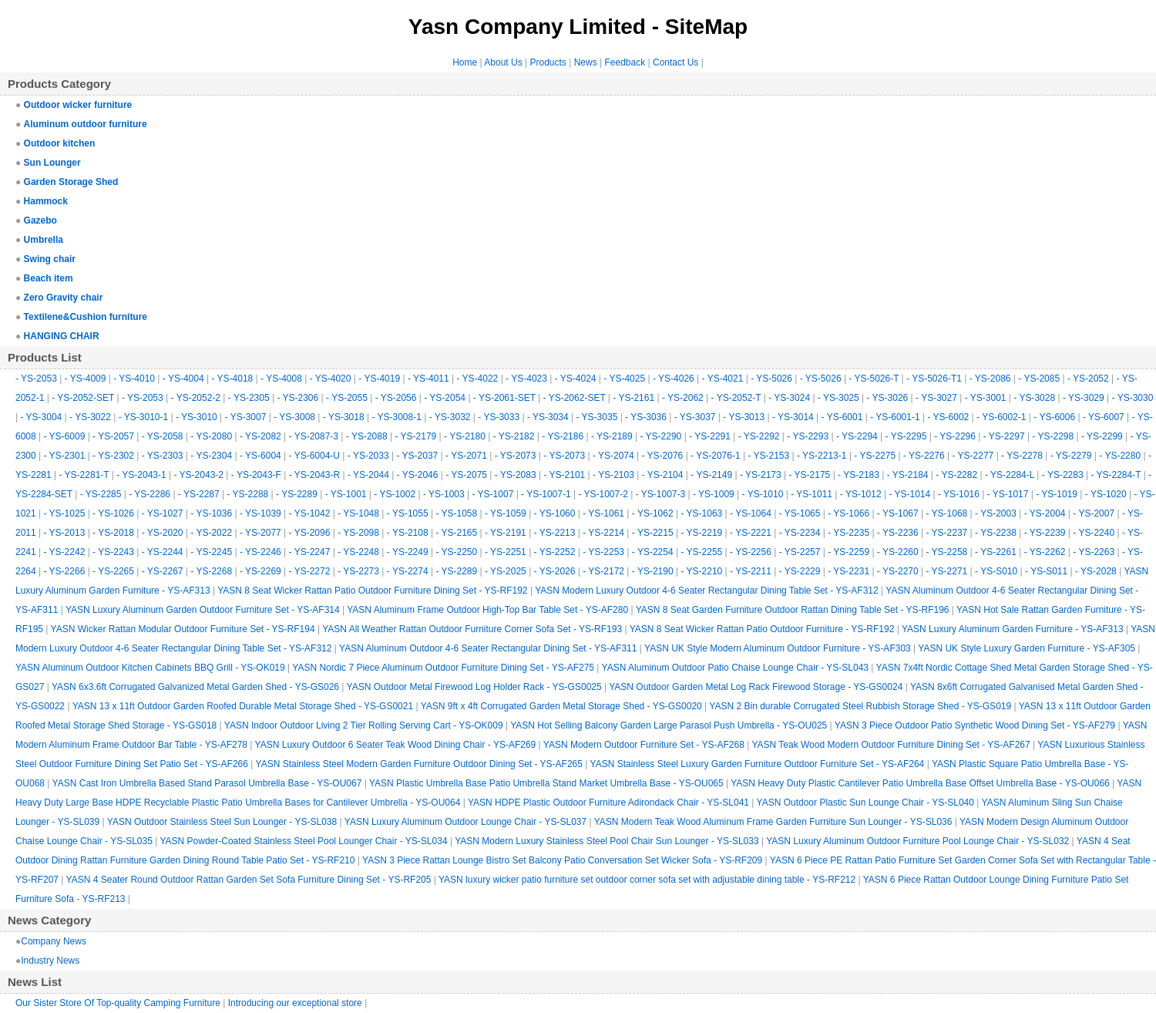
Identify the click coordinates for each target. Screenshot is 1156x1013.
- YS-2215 (653, 532)
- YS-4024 (575, 378)
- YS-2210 (701, 571)
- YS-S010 (996, 571)
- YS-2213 (555, 532)
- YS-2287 (199, 494)
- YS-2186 (562, 436)
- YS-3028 (1034, 397)
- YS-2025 (505, 571)
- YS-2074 (613, 455)
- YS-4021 (723, 378)
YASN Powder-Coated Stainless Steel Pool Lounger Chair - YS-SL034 (303, 841)
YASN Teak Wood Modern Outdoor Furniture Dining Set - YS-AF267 (890, 744)
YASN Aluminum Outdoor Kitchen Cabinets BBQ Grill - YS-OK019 (150, 667)
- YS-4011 (428, 378)
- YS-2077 (260, 532)
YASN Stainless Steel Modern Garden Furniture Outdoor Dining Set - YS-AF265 (419, 764)
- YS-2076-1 (715, 455)
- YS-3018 (344, 417)
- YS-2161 (633, 397)
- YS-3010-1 (143, 417)
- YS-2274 (407, 571)
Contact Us (675, 62)
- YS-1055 (407, 513)
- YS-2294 (857, 436)
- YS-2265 (113, 571)
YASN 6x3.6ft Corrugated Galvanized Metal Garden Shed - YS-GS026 (195, 687)
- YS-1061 (603, 513)
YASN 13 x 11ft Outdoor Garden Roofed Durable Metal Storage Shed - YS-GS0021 (242, 706)
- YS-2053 (36, 378)
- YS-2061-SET (504, 397)
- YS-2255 (701, 552)
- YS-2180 (465, 436)
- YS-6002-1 (1001, 417)
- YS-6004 (260, 455)
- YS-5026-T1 (934, 378)
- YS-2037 (417, 455)
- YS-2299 (1102, 436)
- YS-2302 (113, 455)
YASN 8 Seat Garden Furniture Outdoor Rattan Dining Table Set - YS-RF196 (792, 609)
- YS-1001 (346, 494)
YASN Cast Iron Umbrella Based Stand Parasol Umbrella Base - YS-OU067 (207, 783)
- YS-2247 (310, 552)
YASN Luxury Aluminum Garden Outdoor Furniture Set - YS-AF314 (203, 609)
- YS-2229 (800, 571)
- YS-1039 (260, 513)
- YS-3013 (744, 417)
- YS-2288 (247, 494)
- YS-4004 (183, 378)
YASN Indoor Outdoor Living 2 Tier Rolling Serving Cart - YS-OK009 (363, 725)
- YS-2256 (750, 552)
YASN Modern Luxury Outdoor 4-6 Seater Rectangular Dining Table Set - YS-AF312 (707, 590)
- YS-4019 (379, 378)
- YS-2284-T (1115, 474)
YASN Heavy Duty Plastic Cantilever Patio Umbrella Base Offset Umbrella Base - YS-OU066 (920, 783)
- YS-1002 (394, 494)
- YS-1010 (763, 494)
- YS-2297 (1004, 436)
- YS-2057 (113, 436)
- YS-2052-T (736, 397)
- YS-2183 (858, 474)
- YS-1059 (505, 513)
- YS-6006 (1054, 417)
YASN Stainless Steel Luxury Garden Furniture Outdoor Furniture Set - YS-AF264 (757, 764)
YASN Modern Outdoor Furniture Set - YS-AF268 (643, 744)
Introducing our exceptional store (295, 1003)
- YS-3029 (1083, 397)
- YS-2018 (113, 532)
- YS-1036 (211, 513)
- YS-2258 (946, 552)
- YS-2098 (358, 532)
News (585, 62)
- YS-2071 (466, 455)
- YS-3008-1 (396, 417)
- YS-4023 (526, 378)
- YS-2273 (358, 571)
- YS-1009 (713, 494)
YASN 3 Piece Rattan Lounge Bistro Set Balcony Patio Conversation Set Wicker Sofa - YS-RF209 (562, 860)
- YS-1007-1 (545, 494)
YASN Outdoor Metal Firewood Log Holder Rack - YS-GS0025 (474, 687)
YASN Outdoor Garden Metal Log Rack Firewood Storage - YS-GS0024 (755, 687)
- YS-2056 (396, 397)
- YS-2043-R (314, 474)
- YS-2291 (710, 436)
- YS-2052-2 (195, 397)
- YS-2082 (260, 436)
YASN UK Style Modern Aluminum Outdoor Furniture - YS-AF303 (777, 648)
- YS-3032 (450, 417)
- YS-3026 (887, 397)
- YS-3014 (793, 417)
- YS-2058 (162, 436)
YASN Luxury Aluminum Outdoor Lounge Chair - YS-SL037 (465, 821)
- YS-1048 (358, 513)
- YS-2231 (848, 571)
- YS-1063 (701, 513)
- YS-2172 (603, 571)
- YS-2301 (65, 455)
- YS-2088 (367, 436)
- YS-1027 (162, 513)
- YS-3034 (548, 417)
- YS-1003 (444, 494)
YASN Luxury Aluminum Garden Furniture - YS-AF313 (1013, 629)
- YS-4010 (134, 378)
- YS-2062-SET (574, 397)
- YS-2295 (906, 436)
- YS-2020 (162, 532)
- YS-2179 (415, 436)
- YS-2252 (555, 552)
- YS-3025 (838, 397)
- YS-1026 (113, 513)
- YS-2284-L (1009, 474)
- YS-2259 (848, 552)
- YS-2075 (466, 474)
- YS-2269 (260, 571)
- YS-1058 (456, 513)
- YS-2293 (807, 436)
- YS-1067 (898, 513)
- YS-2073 (515, 455)
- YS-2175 (809, 474)
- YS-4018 (232, 378)
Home (464, 62)
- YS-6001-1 (894, 417)
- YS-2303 (162, 455)
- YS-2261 (996, 552)
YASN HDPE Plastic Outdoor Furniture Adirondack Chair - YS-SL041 (608, 802)
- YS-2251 (505, 552)
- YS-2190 (653, 571)
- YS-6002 (948, 417)
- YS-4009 (85, 378)
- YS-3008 (294, 417)
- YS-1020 (1106, 494)
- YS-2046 (418, 474)
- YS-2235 (848, 532)
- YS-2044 (368, 474)
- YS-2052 (1088, 378)
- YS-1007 (493, 494)
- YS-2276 (924, 455)
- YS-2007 (1093, 513)
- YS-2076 (662, 455)
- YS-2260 (898, 552)
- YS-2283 (1063, 474)
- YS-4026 (673, 378)
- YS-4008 (281, 378)
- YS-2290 (660, 436)
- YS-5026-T (874, 378)
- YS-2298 (1053, 436)
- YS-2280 (1120, 455)
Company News (53, 941)
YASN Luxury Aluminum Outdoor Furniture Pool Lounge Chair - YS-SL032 (917, 841)
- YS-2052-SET (83, 397)
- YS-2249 (407, 552)
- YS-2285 (101, 494)
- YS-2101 (564, 474)
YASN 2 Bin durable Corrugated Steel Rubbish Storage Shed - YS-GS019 (860, 706)
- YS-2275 (875, 455)
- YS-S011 (1046, 571)
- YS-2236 (898, 532)
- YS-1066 (848, 513)
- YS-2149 (711, 474)
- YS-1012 (861, 494)
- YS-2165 (456, 532)
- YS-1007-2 (602, 494)
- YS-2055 (347, 397)
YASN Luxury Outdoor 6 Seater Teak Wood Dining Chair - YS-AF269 (395, 744)
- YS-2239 (1045, 532)
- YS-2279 (1071, 455)
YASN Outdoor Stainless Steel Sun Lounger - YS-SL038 (222, 821)
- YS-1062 (653, 513)
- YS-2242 (65, 552)
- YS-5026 (771, 378)
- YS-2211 (750, 571)
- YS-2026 (555, 571)
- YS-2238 (996, 532)
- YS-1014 (909, 494)
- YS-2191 (505, 532)
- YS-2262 (1045, 552)
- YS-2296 (955, 436)
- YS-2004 (1045, 513)
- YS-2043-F (256, 474)
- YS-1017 (1008, 494)
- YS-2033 (368, 455)
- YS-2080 (211, 436)
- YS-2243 (113, 552)
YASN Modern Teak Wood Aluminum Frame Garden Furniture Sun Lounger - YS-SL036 (773, 821)
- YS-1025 (65, 513)
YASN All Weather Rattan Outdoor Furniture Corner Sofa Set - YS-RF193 (472, 629)
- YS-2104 (663, 474)
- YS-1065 (800, 513)
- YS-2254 (653, 552)
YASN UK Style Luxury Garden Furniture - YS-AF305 (1026, 648)
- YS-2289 (297, 494)
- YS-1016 (959, 494)
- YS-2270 (898, 571)
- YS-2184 (908, 474)
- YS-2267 (162, 571)
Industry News (50, 960)
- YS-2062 (683, 397)
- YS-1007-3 (660, 494)
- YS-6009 (65, 436)
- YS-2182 (514, 436)
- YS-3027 (936, 397)
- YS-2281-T (84, 474)
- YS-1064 (750, 513)
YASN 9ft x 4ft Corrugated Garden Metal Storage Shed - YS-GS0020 (561, 706)
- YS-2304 (211, 455)
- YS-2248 (358, 552)
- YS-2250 (456, 552)
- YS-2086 (990, 378)
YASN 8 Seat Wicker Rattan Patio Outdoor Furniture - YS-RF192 (762, 629)
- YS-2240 (1093, 532)
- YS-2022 (211, 532)
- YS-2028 (1096, 571)
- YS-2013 (65, 532)
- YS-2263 (1093, 552)
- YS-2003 (996, 513)
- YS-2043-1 (141, 474)
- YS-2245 (211, 552)
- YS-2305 (249, 397)
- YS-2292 (759, 436)
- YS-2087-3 (313, 436)
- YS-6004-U (314, 455)
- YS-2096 (310, 532)
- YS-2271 (946, 571)
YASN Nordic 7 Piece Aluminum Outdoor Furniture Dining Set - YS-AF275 (443, 667)
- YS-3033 (498, 417)
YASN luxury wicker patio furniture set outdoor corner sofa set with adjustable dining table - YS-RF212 (647, 879)
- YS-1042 (310, 513)
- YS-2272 (310, 571)
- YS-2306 (297, 397)
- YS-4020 (330, 378)
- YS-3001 (985, 397)
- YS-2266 (65, 571)
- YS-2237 (946, 532)
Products (548, 62)
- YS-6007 (1103, 417)
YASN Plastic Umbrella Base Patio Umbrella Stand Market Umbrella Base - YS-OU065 (546, 783)
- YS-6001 (842, 417)
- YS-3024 (789, 397)
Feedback (624, 62)
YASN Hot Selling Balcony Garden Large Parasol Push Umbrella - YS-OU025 (668, 725)
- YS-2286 (149, 494)
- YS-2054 (444, 397)
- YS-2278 (1022, 455)
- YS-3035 (597, 417)
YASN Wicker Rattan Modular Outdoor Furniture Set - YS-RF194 (183, 629)
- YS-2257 (800, 552)
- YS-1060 (555, 513)
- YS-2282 (956, 474)
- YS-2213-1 (821, 455)
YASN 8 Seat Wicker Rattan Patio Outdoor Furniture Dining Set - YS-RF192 (372, 590)
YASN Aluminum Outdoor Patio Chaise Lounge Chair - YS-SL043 (735, 667)
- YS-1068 (946, 513)
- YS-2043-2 (198, 474)
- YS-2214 (603, 532)
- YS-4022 (477, 378)
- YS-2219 (701, 532)
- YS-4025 (624, 378)
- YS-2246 (260, 552)
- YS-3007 (246, 417)
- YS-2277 (972, 455)
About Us (503, 62)
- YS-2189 (612, 436)
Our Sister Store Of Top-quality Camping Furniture (117, 1003)
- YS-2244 (162, 552)
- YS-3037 (695, 417)
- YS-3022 (90, 417)
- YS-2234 (800, 532)
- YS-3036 (646, 417)
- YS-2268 (211, 571)
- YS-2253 (603, 552)
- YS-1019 (1056, 494)
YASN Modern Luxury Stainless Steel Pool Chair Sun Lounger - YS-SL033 (606, 841)
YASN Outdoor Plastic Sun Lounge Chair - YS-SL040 (865, 802)
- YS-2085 (1039, 378)
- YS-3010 (196, 417)
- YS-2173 (760, 474)
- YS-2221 (750, 532)
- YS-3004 (41, 417)
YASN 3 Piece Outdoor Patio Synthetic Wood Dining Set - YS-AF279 (975, 725)
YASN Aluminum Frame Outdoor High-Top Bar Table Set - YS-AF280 (487, 609)
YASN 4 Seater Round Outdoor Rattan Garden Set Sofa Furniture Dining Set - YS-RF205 (249, 879)
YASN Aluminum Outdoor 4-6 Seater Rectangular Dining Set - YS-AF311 (488, 648)
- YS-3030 (1133, 397)
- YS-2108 (407, 532)
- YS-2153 (768, 455)
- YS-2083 (515, 474)
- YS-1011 (811, 494)
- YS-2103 (613, 474)
